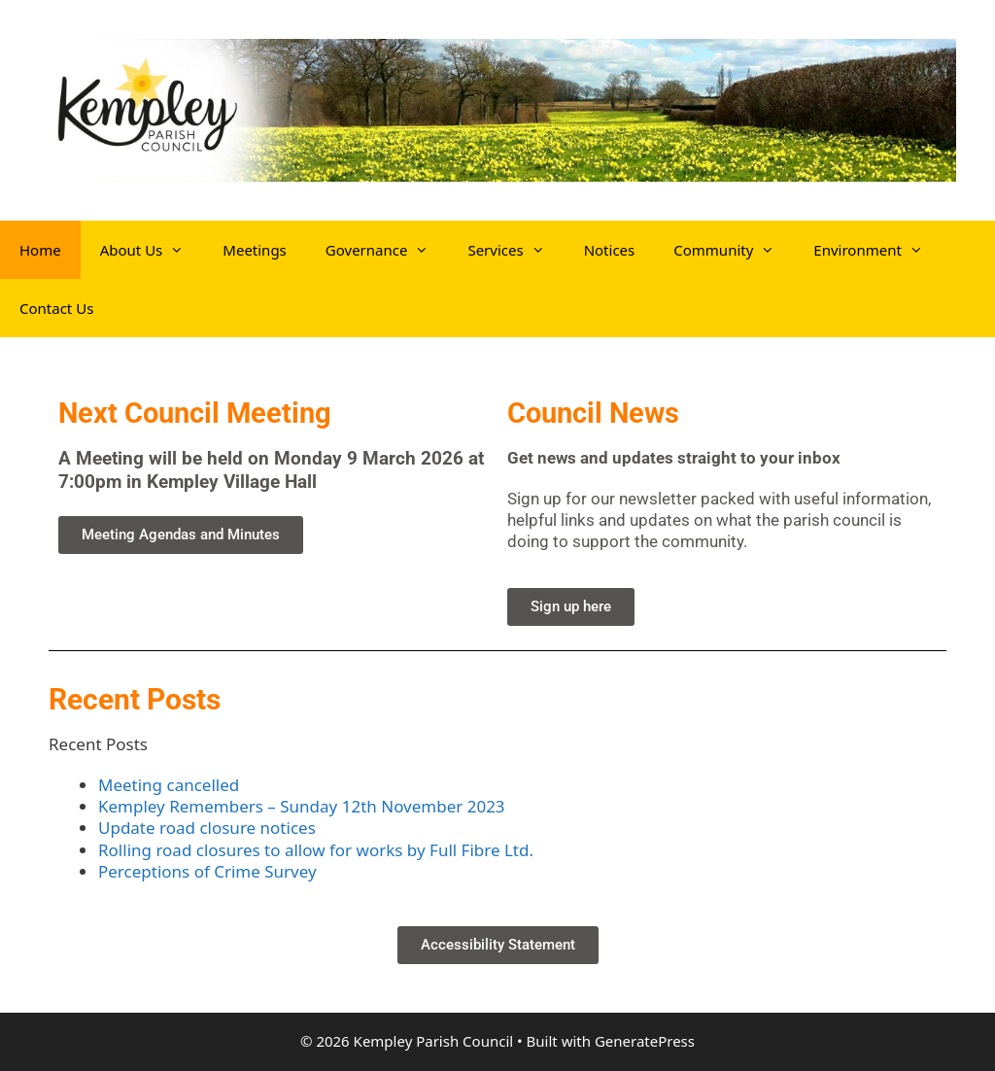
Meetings (255, 249)
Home (40, 249)
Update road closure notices (207, 827)
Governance (387, 250)
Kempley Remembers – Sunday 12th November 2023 (301, 806)
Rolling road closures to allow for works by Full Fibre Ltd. (315, 850)
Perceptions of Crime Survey (207, 871)
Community (733, 250)
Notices (609, 249)
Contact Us (56, 308)
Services (515, 250)
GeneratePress (645, 1041)
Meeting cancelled (168, 785)
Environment (878, 250)
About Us (152, 250)
